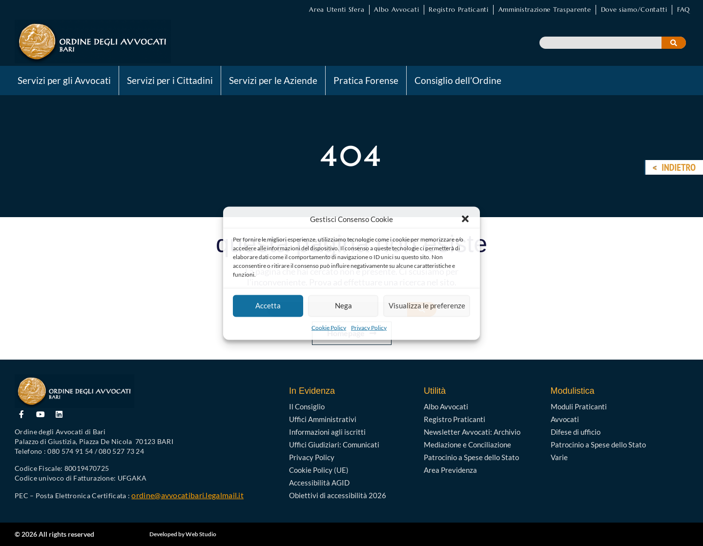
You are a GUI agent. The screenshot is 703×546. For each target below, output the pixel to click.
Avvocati (565, 419)
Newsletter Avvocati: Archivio (472, 431)
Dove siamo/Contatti (634, 9)
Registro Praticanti (458, 9)
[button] (465, 218)
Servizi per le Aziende (273, 80)
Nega (343, 306)
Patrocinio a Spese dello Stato (471, 457)
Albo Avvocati (396, 9)
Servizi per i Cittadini (170, 80)
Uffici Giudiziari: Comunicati (334, 444)
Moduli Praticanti (579, 406)
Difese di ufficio (575, 431)
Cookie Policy (328, 327)
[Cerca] (674, 43)
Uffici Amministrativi (322, 419)
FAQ (683, 9)
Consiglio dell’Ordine (457, 80)
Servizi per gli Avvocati (64, 80)
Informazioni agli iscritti (327, 431)
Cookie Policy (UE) (319, 469)
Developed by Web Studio (182, 534)
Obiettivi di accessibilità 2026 (337, 495)
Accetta (268, 306)
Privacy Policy (369, 327)
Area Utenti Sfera (336, 9)
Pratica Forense (365, 80)
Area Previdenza (450, 469)
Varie (559, 457)
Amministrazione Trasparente (544, 9)
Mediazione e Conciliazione (467, 444)
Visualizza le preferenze (426, 306)
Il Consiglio (307, 406)
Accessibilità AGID (319, 482)
